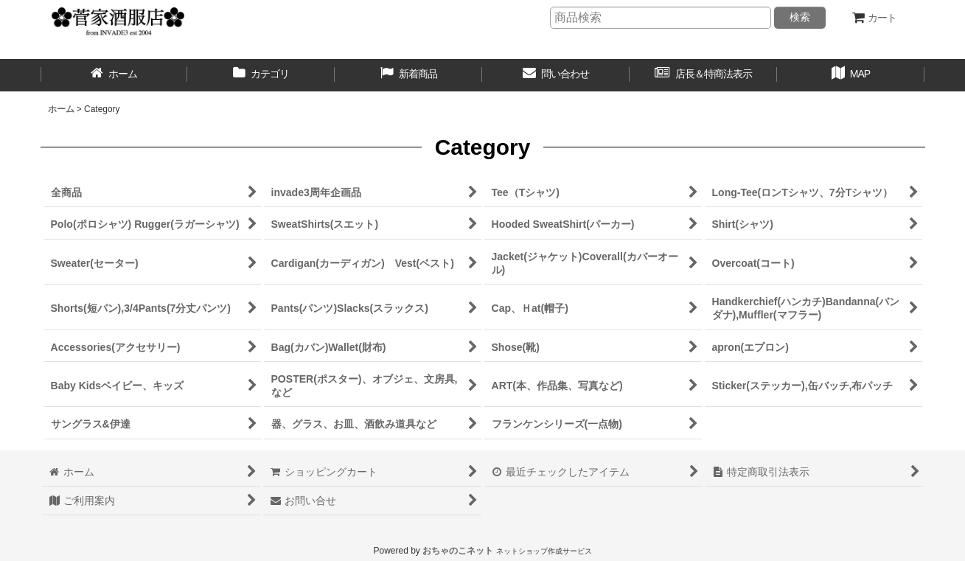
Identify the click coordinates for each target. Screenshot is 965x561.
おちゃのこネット (457, 551)
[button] (850, 75)
